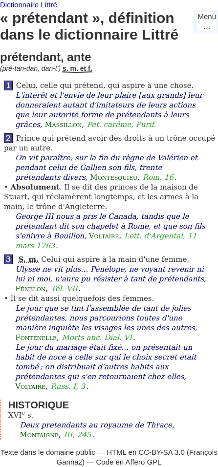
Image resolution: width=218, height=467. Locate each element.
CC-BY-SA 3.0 (161, 452)
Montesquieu (113, 177)
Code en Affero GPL (128, 462)
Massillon (63, 124)
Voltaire (104, 236)
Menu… (206, 21)
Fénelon (30, 288)
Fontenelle (36, 337)
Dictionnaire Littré (28, 4)
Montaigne (39, 434)
